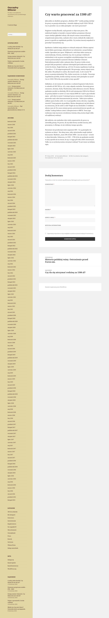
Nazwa (48, 209)
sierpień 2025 (11, 146)
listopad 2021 (11, 282)
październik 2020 (13, 321)
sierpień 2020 (11, 327)
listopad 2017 (11, 427)
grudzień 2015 (12, 497)
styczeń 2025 (11, 167)
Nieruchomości (12, 530)
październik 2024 (13, 176)
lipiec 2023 (11, 221)
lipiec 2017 (11, 439)
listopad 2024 (11, 173)
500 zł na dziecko (12, 512)
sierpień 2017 (11, 436)
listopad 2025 (11, 136)
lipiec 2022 (11, 258)
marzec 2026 (11, 124)
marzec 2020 (11, 342)
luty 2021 (10, 309)
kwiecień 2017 (12, 448)
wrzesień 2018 (12, 397)
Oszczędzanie (11, 533)
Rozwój (10, 539)
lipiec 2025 (11, 149)
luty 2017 (10, 454)
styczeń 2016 (11, 494)
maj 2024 (10, 191)
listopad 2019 (11, 355)
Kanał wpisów (12, 563)
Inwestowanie (12, 521)
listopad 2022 (11, 246)
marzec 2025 (11, 161)
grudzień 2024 (12, 170)
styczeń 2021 (11, 312)
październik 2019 (13, 358)
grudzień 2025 (12, 133)
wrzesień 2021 (12, 288)
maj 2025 (10, 155)
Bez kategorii (11, 515)
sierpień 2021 (11, 291)
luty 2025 (10, 164)
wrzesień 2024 (12, 179)
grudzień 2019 (12, 351)
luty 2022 (10, 273)
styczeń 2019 (11, 385)
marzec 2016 (11, 488)
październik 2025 (13, 140)
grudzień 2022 (12, 242)
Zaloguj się (11, 560)
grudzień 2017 (12, 424)
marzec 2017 (11, 451)
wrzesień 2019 (12, 361)
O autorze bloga (12, 25)
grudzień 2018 (12, 388)
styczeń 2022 (11, 276)
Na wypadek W (12, 527)
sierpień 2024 (11, 182)
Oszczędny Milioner (13, 8)
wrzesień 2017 (12, 433)
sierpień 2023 (11, 218)
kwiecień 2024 (12, 194)
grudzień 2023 (12, 206)
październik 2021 (13, 285)
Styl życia (10, 542)
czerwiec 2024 (12, 188)
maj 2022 (10, 264)
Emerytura (11, 518)
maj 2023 (10, 227)
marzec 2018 (11, 415)
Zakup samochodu (13, 548)
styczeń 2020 (11, 348)
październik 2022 (13, 249)
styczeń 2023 (11, 239)
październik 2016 (13, 467)
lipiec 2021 (11, 294)
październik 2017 (13, 430)
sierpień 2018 (11, 400)
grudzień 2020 (12, 315)
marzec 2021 (11, 306)
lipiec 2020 (11, 330)
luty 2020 (10, 345)
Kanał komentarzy (13, 566)
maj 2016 (10, 482)
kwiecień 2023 (12, 230)
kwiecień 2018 (12, 412)
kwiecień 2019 (12, 376)
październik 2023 (13, 212)
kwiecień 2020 (12, 339)
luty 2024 (10, 200)
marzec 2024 (11, 197)
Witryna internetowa (53, 225)
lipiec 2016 (11, 476)
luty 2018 (10, 418)
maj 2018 (10, 409)
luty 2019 (10, 382)
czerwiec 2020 (12, 333)
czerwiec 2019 (12, 370)
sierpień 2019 (11, 364)
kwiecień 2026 (12, 121)
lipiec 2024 (11, 185)
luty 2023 (10, 236)
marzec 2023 (11, 233)
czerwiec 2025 (12, 152)
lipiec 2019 (11, 367)
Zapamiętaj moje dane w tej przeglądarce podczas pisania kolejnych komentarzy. (70, 233)
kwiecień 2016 (12, 485)
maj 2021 (10, 300)
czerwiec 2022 (12, 261)
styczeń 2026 (11, 130)
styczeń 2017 (11, 457)
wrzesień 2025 (12, 143)
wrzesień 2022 (12, 252)
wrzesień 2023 (12, 215)
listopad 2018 (11, 391)
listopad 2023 (11, 209)
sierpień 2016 (11, 473)
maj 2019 (10, 373)
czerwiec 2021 (12, 297)
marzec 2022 (11, 270)
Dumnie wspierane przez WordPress (55, 287)
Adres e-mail (50, 217)
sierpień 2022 (11, 255)
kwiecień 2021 (12, 303)
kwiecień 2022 (12, 267)
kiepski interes (12, 524)
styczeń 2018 (11, 421)
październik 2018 (13, 394)
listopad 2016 (11, 464)
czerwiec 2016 (12, 479)
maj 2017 (10, 445)
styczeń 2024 (11, 203)
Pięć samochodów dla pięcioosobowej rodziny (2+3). (16, 108)
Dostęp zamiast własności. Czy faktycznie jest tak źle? (16, 81)
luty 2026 (10, 127)
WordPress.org (12, 569)
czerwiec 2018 (12, 406)
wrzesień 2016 (12, 470)
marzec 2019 (11, 379)
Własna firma (12, 545)
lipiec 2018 (11, 403)
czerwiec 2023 (12, 224)
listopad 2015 (11, 500)
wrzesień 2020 (12, 324)
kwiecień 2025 (12, 158)
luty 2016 (10, 491)
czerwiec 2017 (12, 442)
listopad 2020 (11, 318)
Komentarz (49, 184)
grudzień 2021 (12, 279)
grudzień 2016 (12, 461)
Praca (9, 536)
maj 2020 (10, 336)
